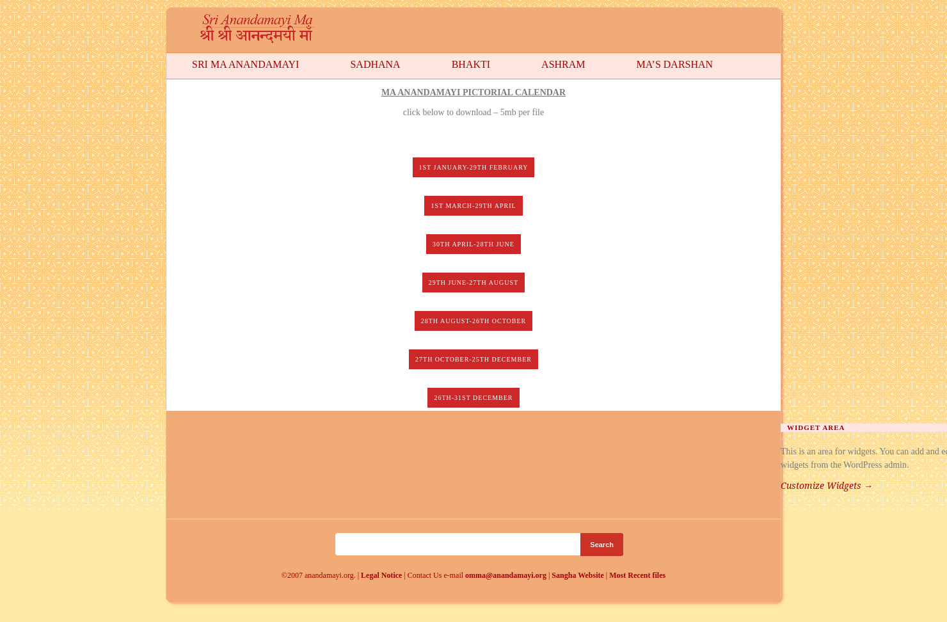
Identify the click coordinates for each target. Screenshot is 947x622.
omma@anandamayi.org (506, 575)
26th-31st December (473, 397)
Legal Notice (381, 575)
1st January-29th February (474, 167)
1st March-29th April (473, 205)
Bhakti (471, 64)
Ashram (563, 64)
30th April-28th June (473, 244)
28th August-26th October (474, 320)
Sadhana (375, 64)
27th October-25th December (473, 359)
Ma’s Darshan (675, 64)
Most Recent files (637, 575)
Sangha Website (577, 575)
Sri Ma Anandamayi (245, 64)
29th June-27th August (473, 282)
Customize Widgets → (827, 486)
